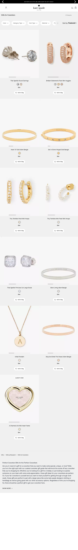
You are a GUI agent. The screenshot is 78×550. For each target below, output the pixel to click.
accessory (40, 445)
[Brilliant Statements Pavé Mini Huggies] (58, 59)
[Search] (58, 7)
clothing (66, 443)
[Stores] (4, 7)
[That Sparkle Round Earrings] (19, 59)
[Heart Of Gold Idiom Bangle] (19, 121)
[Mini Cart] (75, 7)
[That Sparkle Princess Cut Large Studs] (19, 246)
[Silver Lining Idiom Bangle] (58, 246)
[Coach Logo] (39, 7)
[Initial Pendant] (19, 308)
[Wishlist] (69, 7)
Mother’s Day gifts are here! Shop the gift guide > (39, 1)
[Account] (72, 7)
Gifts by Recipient (11, 420)
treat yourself (43, 440)
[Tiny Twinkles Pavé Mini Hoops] (19, 183)
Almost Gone (19, 349)
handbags (6, 445)
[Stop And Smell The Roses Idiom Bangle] (58, 308)
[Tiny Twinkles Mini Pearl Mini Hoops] (58, 183)
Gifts (2, 420)
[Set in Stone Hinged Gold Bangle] (58, 121)
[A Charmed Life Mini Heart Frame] (19, 370)
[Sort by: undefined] (75, 28)
